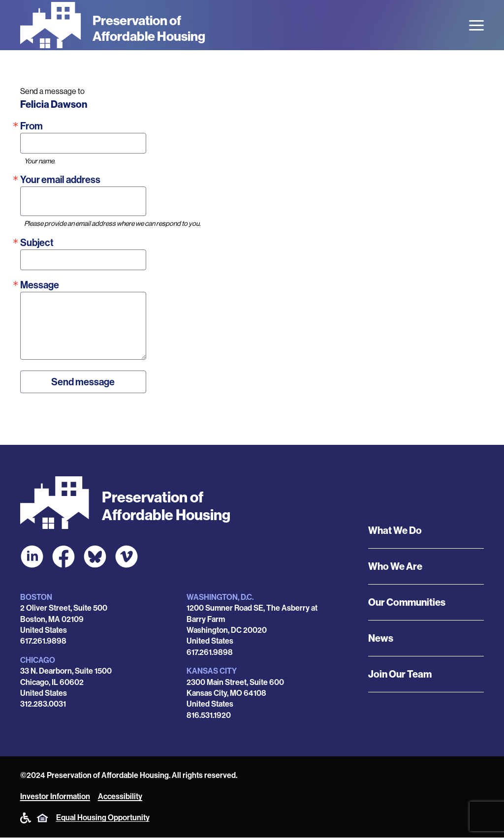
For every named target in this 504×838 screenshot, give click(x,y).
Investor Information (55, 796)
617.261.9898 (43, 641)
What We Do (395, 530)
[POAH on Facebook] (63, 556)
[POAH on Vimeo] (126, 556)
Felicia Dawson (53, 104)
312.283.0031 (43, 704)
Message (39, 285)
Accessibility (120, 796)
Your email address (60, 180)
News (380, 638)
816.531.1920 (209, 715)
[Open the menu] (476, 25)
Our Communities (406, 602)
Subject (37, 242)
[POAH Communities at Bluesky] (95, 556)
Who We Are (395, 566)
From (31, 126)
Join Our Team (400, 674)
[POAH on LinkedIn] (32, 556)
